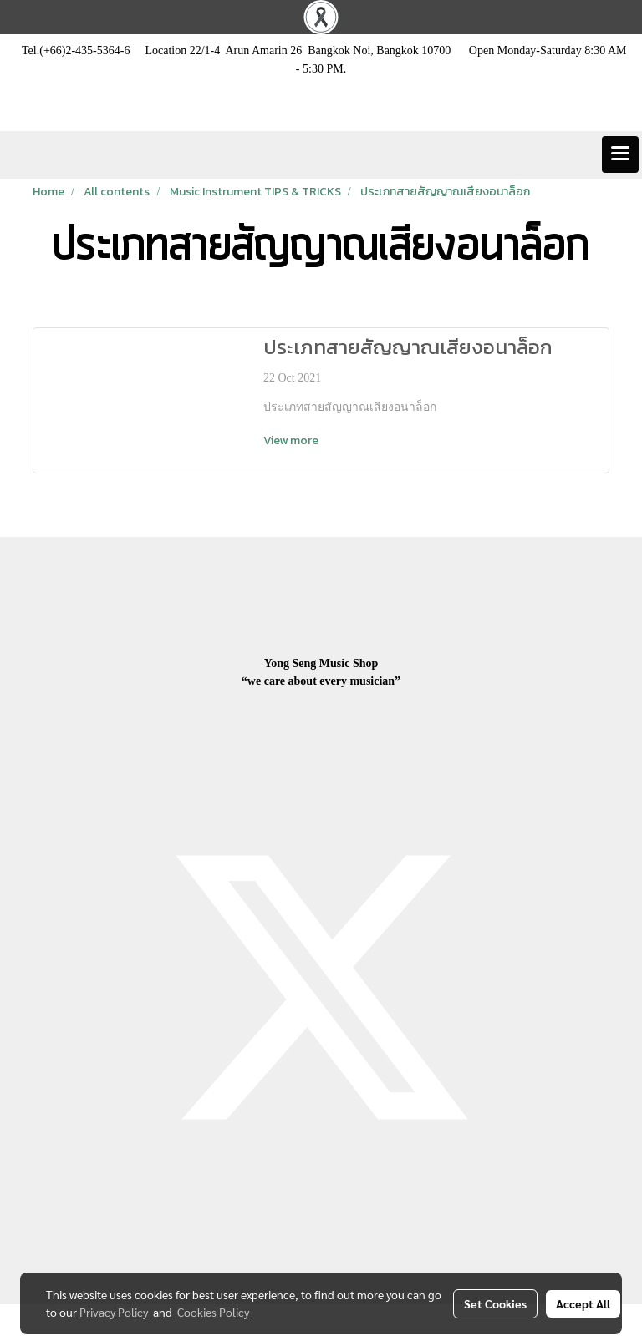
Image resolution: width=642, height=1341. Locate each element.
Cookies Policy (213, 1311)
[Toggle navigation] (620, 154)
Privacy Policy (113, 1311)
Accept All (583, 1303)
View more (292, 440)
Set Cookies (495, 1303)
